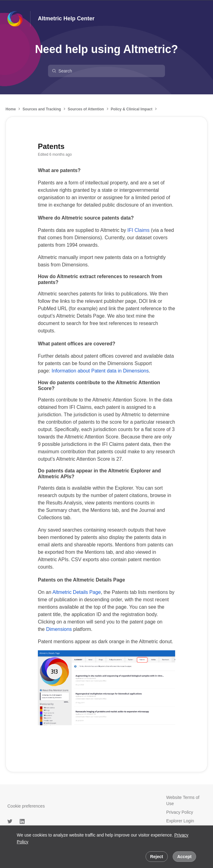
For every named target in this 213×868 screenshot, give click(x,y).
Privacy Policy (179, 812)
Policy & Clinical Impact (131, 109)
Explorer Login (180, 820)
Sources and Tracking (41, 109)
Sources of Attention (86, 109)
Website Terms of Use (182, 800)
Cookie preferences (26, 806)
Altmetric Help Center (66, 18)
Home (11, 109)
